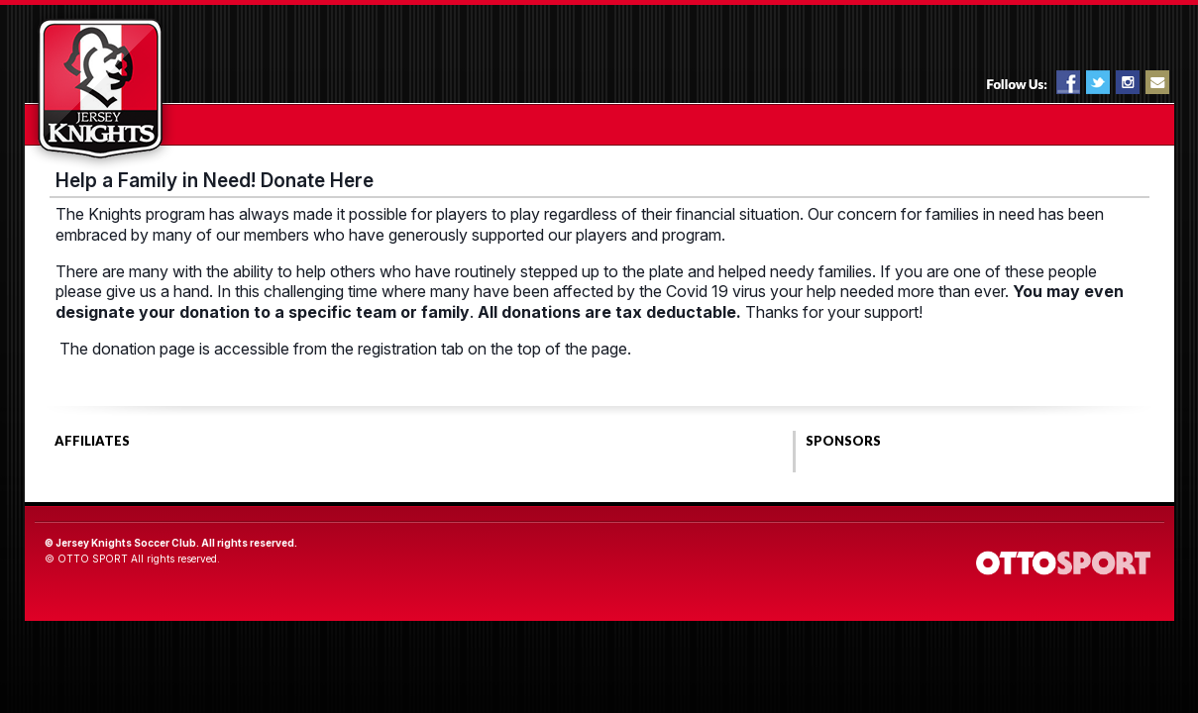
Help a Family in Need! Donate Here (214, 180)
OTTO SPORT (92, 558)
